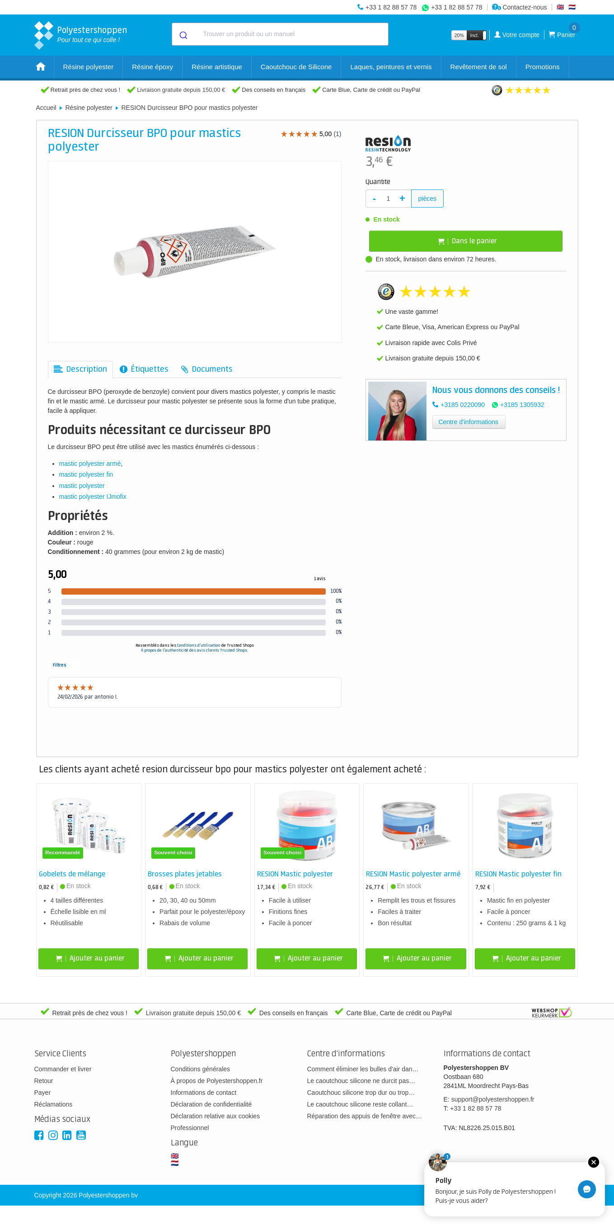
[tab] (80, 369)
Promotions (542, 67)
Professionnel (190, 1127)
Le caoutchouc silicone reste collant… (360, 1104)
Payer (42, 1092)
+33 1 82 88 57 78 (391, 7)
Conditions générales (200, 1069)
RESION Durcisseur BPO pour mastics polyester (189, 107)
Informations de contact (204, 1092)
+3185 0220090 (463, 404)
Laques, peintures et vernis (390, 67)
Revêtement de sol (478, 67)
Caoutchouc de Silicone (296, 67)
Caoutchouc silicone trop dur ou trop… (361, 1092)
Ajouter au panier (90, 958)
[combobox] (280, 34)
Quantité (378, 182)
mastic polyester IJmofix (93, 496)
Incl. (474, 35)
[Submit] (182, 34)
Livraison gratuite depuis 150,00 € (181, 89)
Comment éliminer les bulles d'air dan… (363, 1069)
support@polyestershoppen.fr (492, 1099)
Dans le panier (467, 241)
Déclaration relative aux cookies (215, 1116)
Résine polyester (88, 67)
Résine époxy (152, 67)
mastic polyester (82, 485)
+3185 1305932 (522, 404)
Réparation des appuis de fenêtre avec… (364, 1116)
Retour (43, 1080)
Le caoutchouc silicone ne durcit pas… (361, 1080)
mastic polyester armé (90, 463)
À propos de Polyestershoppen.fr (217, 1080)
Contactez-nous (519, 7)
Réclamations (53, 1104)
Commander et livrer (63, 1069)
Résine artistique (217, 67)
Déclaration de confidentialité (211, 1104)
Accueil (46, 107)
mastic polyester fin (86, 474)
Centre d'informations (468, 422)
